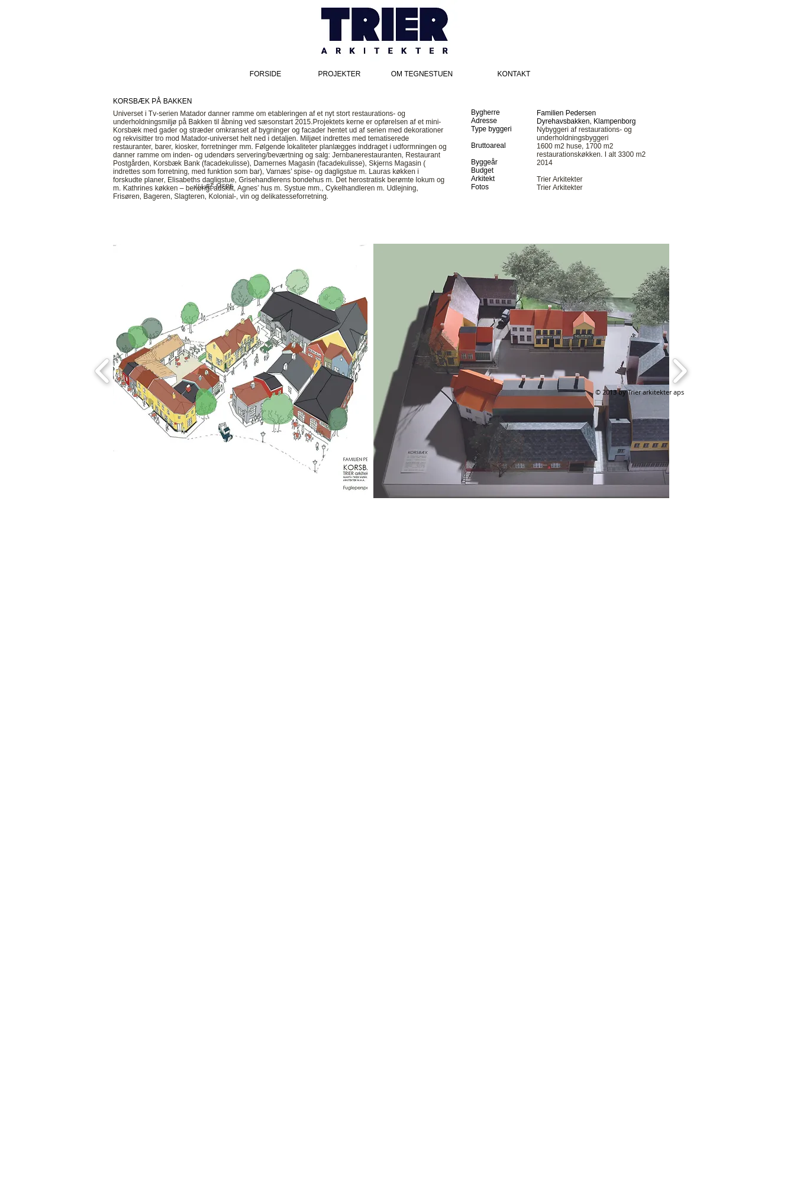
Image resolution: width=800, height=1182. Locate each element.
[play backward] (102, 371)
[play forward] (679, 371)
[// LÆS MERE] (214, 186)
